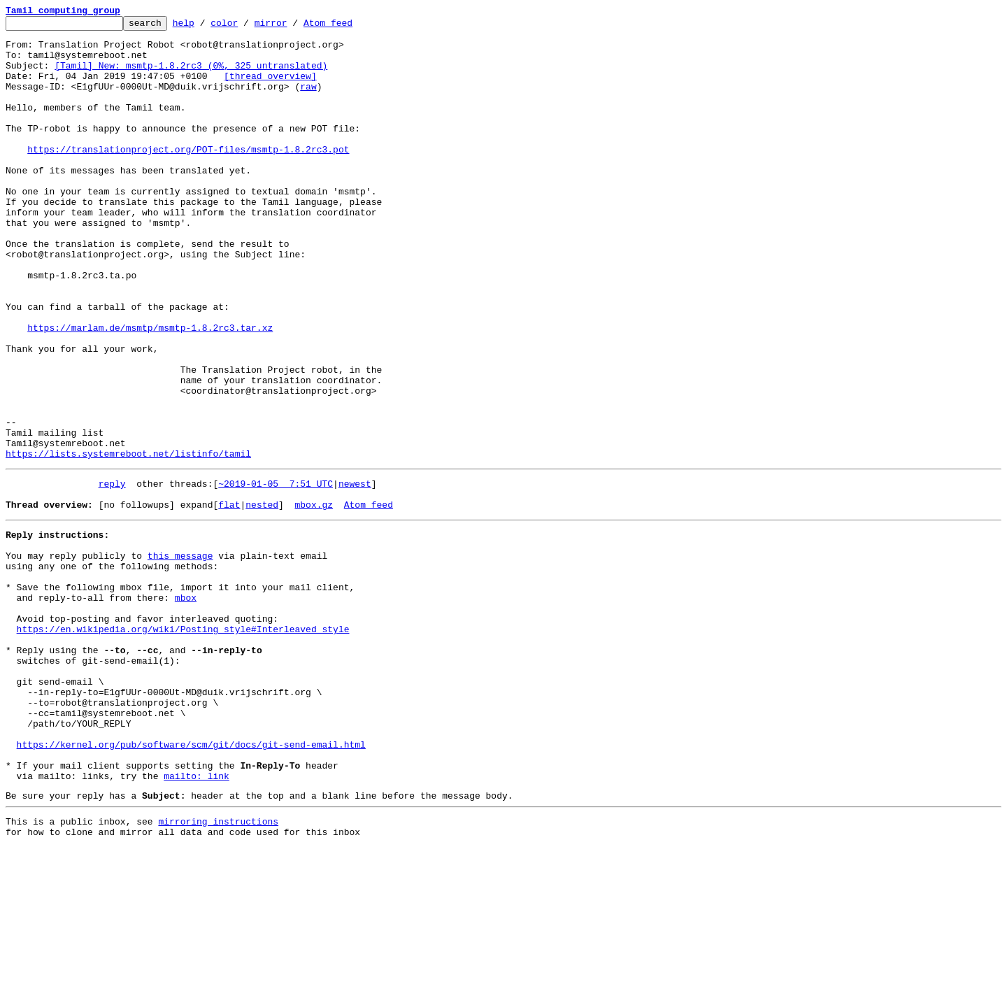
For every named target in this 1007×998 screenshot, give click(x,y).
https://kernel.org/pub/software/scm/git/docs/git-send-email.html (191, 882)
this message (180, 656)
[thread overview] (270, 88)
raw (308, 100)
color (245, 26)
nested (261, 598)
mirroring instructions (218, 970)
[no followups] (137, 598)
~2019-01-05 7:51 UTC (275, 573)
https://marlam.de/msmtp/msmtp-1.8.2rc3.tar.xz (150, 390)
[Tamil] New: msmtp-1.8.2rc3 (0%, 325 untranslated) (191, 75)
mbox (186, 706)
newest (354, 573)
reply (112, 573)
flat (229, 598)
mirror (292, 26)
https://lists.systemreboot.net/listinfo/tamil (128, 541)
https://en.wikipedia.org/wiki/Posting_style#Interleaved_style (183, 744)
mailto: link (196, 920)
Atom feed (349, 26)
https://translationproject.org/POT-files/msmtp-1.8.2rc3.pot (188, 176)
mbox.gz (313, 598)
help (205, 26)
